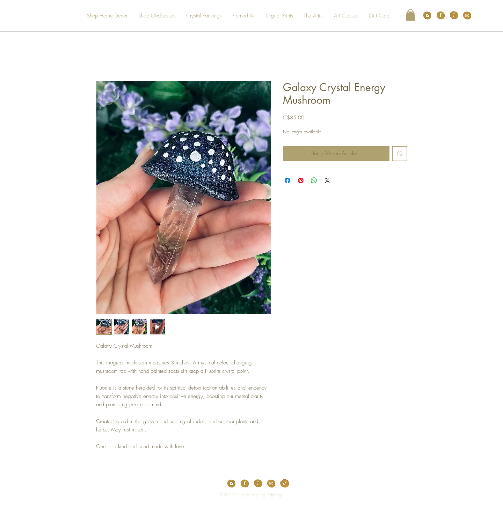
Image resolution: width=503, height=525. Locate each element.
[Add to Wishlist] (399, 153)
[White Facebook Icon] (240, 519)
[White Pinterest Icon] (251, 519)
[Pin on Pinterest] (301, 180)
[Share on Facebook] (287, 180)
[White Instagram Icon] (262, 519)
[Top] (246, 494)
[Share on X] (327, 180)
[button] (410, 15)
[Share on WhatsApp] (314, 180)
